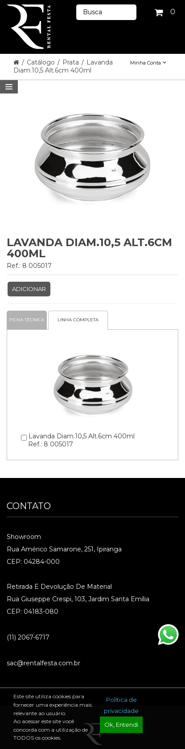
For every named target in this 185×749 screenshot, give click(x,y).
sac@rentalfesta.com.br (43, 663)
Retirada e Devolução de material (59, 587)
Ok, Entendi (121, 724)
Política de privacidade (121, 705)
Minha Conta (148, 63)
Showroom (24, 537)
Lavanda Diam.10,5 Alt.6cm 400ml (63, 66)
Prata (71, 62)
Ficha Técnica (26, 320)
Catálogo (42, 62)
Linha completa (78, 320)
